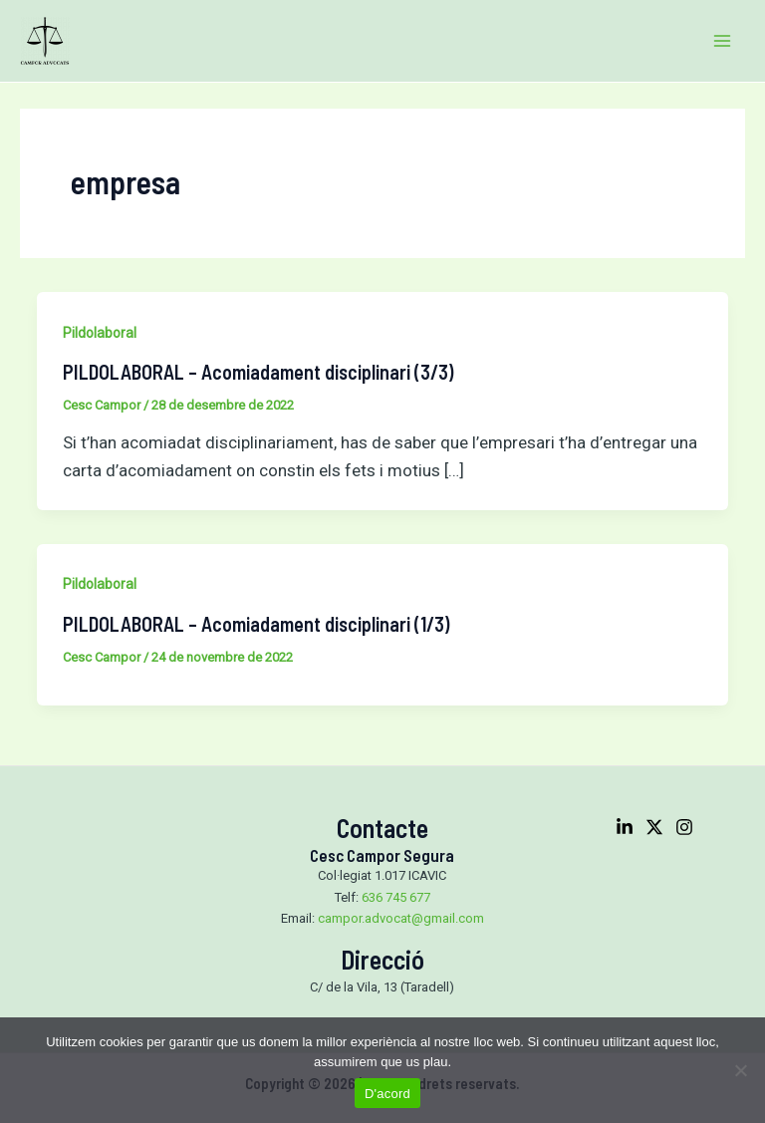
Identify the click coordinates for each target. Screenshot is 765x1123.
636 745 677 (396, 897)
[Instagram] (684, 827)
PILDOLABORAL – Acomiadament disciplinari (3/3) (258, 372)
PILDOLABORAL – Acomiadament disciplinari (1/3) (256, 624)
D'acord (387, 1093)
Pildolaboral (99, 333)
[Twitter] (654, 827)
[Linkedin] (625, 827)
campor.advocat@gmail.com (401, 918)
